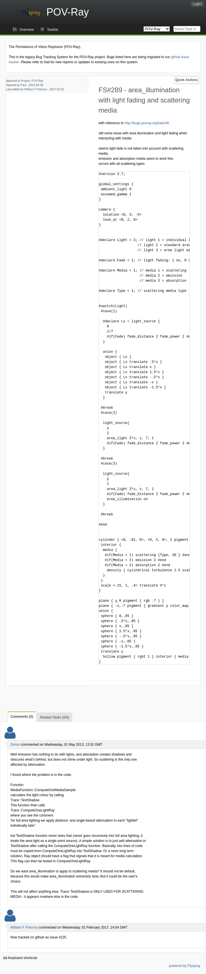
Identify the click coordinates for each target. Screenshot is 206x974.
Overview (27, 30)
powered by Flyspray (184, 966)
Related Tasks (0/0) (54, 717)
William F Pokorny (35, 89)
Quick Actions (186, 80)
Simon (15, 745)
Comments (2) (21, 717)
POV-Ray (37, 80)
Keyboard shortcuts (20, 958)
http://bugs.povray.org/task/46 (147, 123)
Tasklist (52, 30)
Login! (197, 4)
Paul (23, 85)
